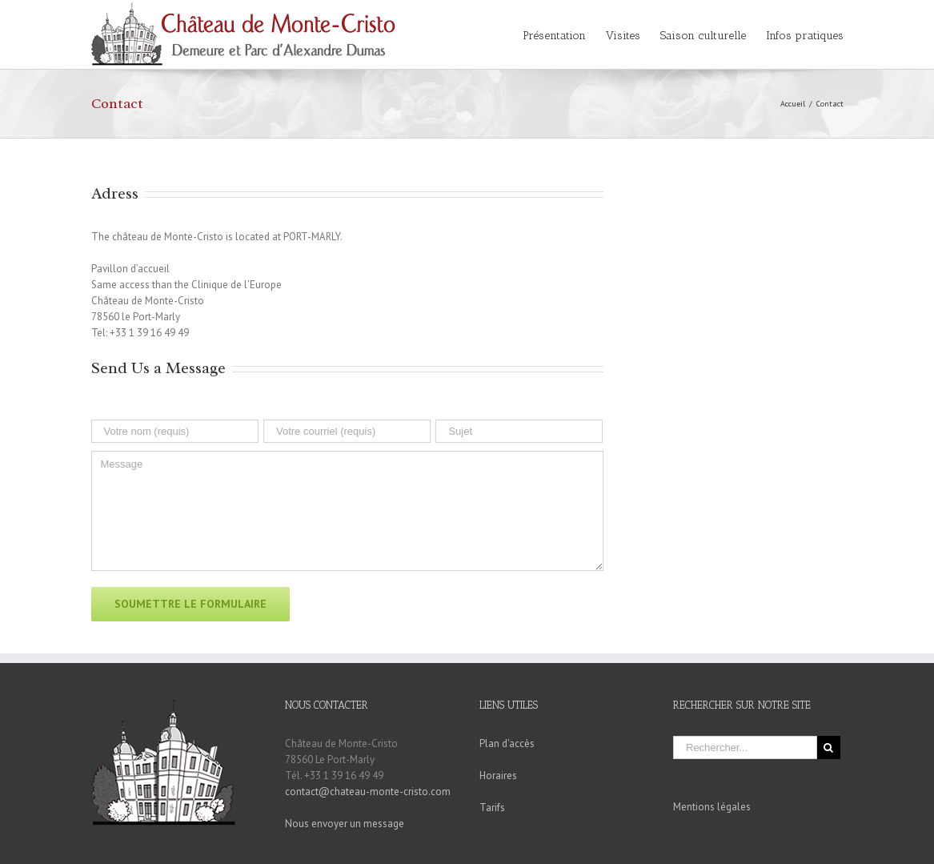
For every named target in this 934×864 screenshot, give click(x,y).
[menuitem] (564, 34)
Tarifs (492, 807)
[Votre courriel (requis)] (347, 431)
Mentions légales (712, 807)
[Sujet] (519, 431)
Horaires (498, 775)
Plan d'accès (507, 743)
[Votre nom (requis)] (175, 431)
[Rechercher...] (745, 747)
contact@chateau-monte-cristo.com (368, 791)
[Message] (347, 511)
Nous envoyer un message (344, 823)
